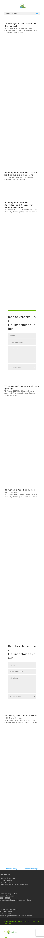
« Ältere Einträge (11, 869)
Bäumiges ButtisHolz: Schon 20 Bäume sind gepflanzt (21, 173)
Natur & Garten (18, 179)
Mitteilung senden (22, 375)
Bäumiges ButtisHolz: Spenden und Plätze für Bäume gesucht (18, 204)
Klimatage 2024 (18, 30)
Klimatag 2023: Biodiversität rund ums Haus (21, 716)
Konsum (29, 30)
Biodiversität (20, 177)
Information (16, 393)
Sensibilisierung (11, 395)
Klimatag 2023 (18, 212)
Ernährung (23, 28)
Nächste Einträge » (32, 869)
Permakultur (18, 33)
